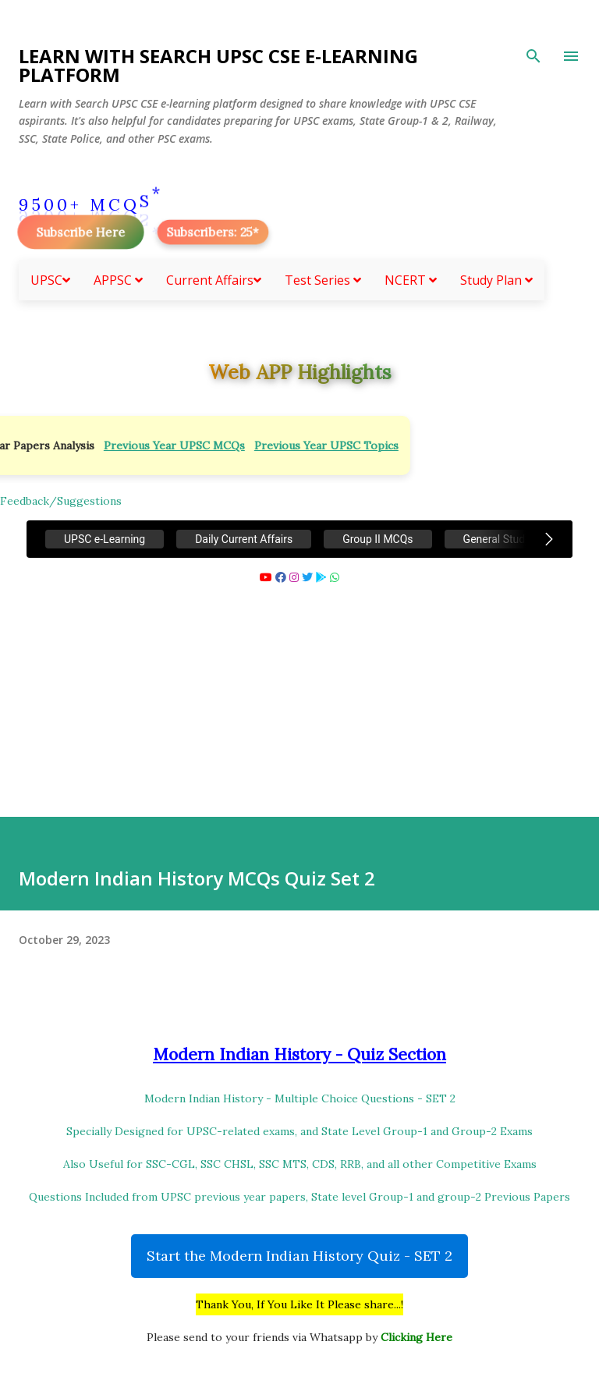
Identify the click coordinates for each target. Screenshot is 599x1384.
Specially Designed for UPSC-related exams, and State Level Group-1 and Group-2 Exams (299, 1131)
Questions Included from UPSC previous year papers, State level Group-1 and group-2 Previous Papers (299, 1197)
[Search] (533, 56)
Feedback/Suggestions (61, 501)
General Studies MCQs (517, 539)
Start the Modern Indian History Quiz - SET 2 (299, 1256)
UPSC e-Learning (104, 539)
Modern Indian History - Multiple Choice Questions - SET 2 (299, 1098)
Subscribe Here (80, 232)
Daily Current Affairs (243, 539)
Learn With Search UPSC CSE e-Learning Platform (218, 65)
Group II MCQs (377, 539)
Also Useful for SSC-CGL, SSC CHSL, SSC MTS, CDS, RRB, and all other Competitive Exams (300, 1164)
